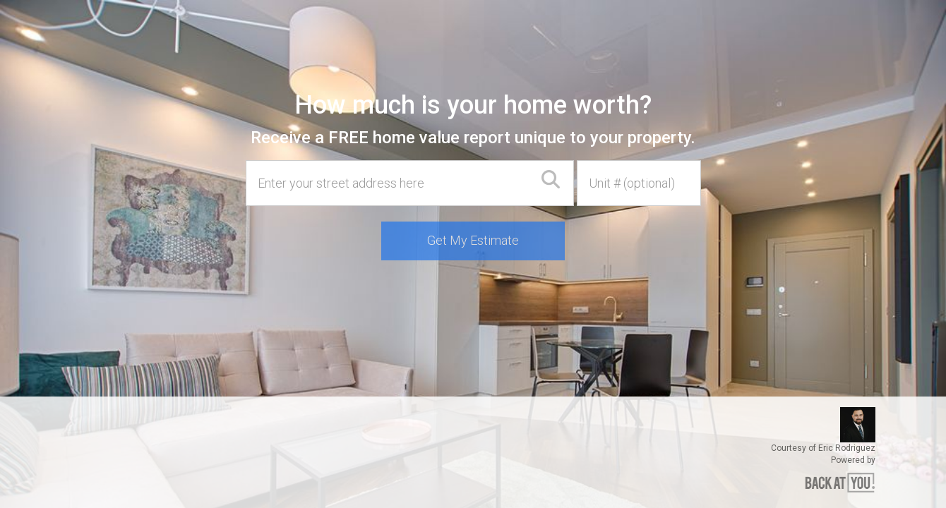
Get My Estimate (473, 240)
